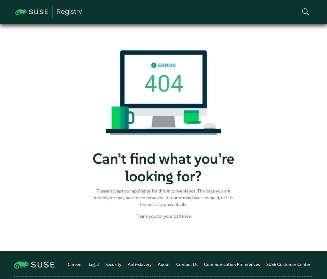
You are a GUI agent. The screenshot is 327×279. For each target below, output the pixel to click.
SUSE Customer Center (288, 264)
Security (113, 264)
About (164, 264)
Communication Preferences (232, 264)
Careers (75, 264)
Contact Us (187, 264)
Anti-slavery (140, 264)
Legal (94, 264)
